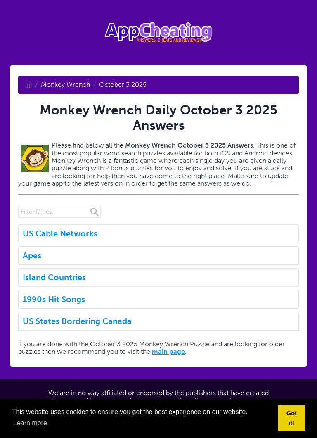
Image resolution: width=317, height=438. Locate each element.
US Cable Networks (60, 233)
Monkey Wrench (65, 84)
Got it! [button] (291, 418)
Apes (32, 255)
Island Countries (54, 277)
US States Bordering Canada (77, 321)
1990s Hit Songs (54, 299)
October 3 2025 (123, 84)
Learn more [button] (30, 422)
